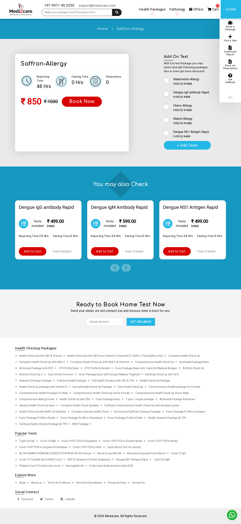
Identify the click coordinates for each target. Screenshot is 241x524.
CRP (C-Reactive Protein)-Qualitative (89, 459)
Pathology (177, 9)
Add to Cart (32, 251)
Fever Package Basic (108, 399)
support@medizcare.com (97, 5)
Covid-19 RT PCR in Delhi (87, 447)
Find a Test (230, 38)
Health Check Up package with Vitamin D (43, 386)
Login (231, 9)
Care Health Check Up (130, 386)
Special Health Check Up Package (92, 386)
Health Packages (152, 9)
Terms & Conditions (59, 482)
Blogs (22, 482)
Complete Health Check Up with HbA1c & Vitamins (100, 361)
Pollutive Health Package (71, 380)
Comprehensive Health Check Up (154, 361)
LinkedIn (67, 500)
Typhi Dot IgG (27, 440)
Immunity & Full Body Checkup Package (137, 411)
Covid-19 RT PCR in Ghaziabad (79, 440)
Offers (196, 9)
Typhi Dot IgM (162, 459)
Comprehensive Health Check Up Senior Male (162, 393)
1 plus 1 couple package (140, 399)
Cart (213, 7)
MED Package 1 (81, 424)
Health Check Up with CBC (75, 399)
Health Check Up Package (155, 380)
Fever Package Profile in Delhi (125, 417)
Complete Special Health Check (90, 411)
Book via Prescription (230, 65)
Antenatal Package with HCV (36, 368)
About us (36, 482)
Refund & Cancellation (89, 482)
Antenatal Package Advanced (177, 399)
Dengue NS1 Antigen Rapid (132, 459)
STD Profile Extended (97, 368)
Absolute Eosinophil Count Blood (146, 453)
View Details (62, 251)
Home (102, 29)
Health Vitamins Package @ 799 (167, 417)
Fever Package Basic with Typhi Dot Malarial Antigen (146, 368)
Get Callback (230, 78)
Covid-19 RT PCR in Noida (163, 440)
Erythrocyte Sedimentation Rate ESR (111, 465)
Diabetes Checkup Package (35, 380)
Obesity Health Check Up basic (37, 405)
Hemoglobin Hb (75, 465)
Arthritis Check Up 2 (31, 374)
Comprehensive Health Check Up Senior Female (101, 393)
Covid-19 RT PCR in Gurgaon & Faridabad (43, 447)
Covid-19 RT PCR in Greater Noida (122, 440)
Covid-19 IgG (178, 453)
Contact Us (138, 482)
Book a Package (230, 26)
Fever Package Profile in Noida (37, 417)
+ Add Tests (187, 145)
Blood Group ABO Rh (109, 453)
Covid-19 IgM (48, 440)
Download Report (230, 51)
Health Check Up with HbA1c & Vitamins (42, 411)
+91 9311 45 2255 (59, 5)
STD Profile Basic (69, 368)
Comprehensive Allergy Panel (36, 399)
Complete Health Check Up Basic (79, 405)
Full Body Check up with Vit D (162, 374)
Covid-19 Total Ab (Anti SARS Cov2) (40, 459)
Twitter (46, 500)
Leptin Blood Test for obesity (124, 447)
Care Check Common (60, 374)
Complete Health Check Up (184, 355)
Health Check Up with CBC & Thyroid (40, 355)
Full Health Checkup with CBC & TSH (113, 380)
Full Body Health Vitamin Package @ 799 (43, 424)
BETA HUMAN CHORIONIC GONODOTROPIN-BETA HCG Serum (55, 453)
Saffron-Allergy (130, 29)
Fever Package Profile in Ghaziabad (81, 417)
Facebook (24, 500)
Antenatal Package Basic (194, 361)
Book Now (81, 101)
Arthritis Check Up (193, 368)
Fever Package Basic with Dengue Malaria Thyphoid (109, 374)
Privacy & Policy (117, 482)
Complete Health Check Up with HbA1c (42, 361)
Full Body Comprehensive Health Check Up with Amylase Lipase (141, 405)
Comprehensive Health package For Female (174, 386)
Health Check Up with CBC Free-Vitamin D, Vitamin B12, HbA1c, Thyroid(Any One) (115, 355)
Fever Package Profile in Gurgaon (185, 411)
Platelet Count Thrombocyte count (39, 465)
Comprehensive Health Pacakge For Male (43, 393)
